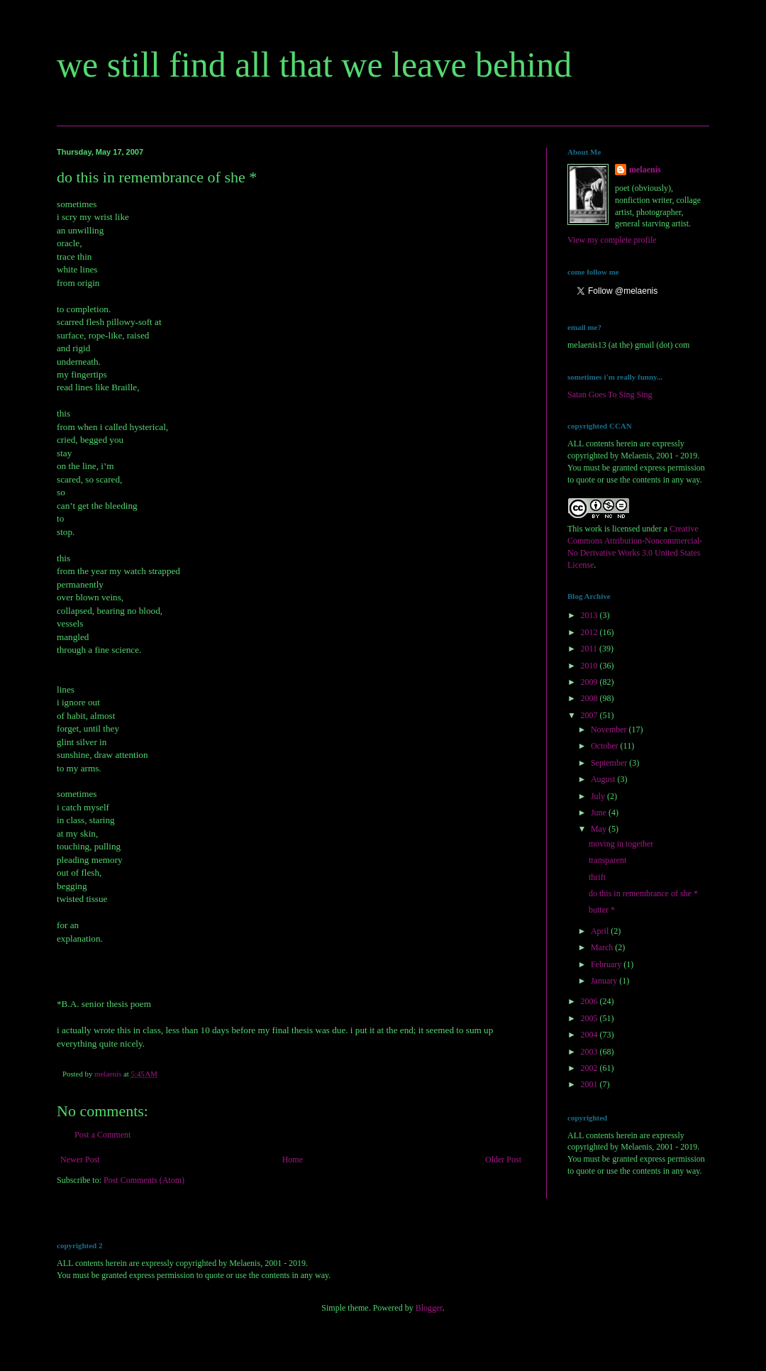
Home (292, 1159)
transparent (607, 860)
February (607, 964)
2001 (590, 1084)
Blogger (429, 1308)
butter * (602, 910)
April (601, 931)
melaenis (645, 170)
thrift (597, 877)
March (603, 947)
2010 (590, 666)
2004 (590, 1035)
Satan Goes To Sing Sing (610, 395)
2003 (590, 1052)
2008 (590, 698)
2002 (590, 1068)
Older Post (503, 1159)
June (600, 812)
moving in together (621, 844)
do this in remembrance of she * (643, 893)
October (606, 746)
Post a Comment (102, 1135)
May (600, 829)
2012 (590, 632)
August (604, 779)
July (599, 796)
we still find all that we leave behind (314, 64)
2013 (590, 615)
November (610, 729)
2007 (590, 715)
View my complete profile (612, 240)
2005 (590, 1018)
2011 (590, 649)
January (605, 981)
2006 (590, 1001)
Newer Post (80, 1159)
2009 (590, 682)
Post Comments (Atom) (144, 1180)
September (610, 763)
